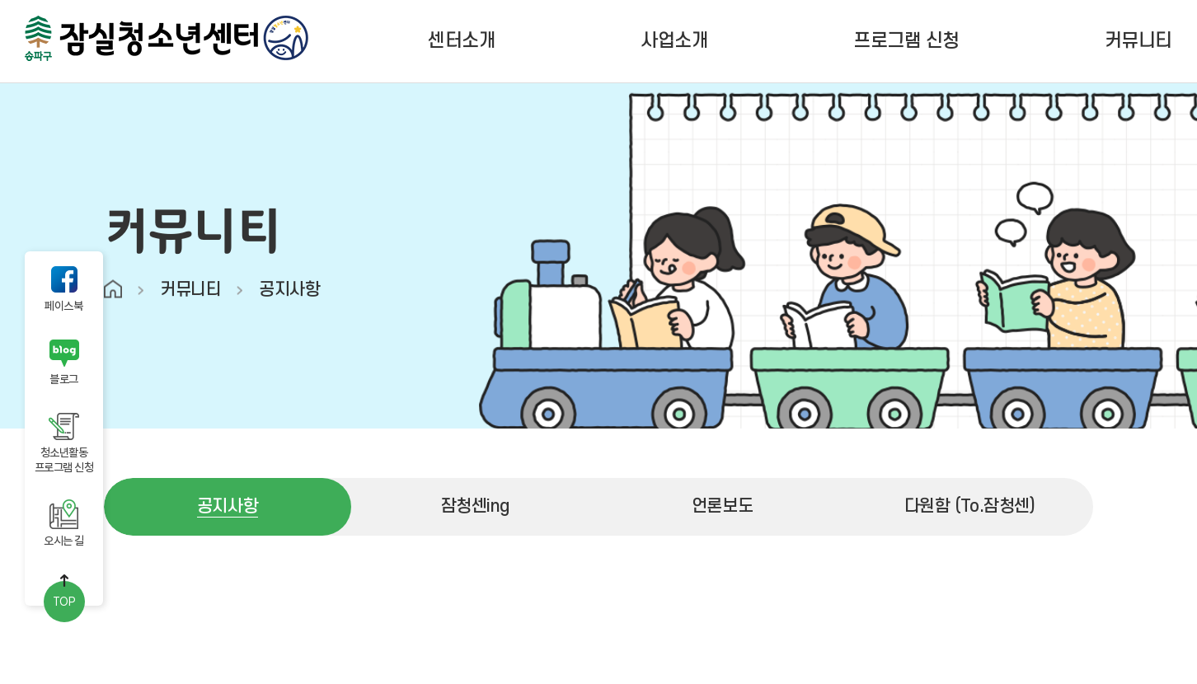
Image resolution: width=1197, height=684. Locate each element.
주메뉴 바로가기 (0, 0)
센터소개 (461, 41)
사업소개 (674, 41)
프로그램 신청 (906, 41)
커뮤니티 (1138, 41)
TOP (64, 601)
